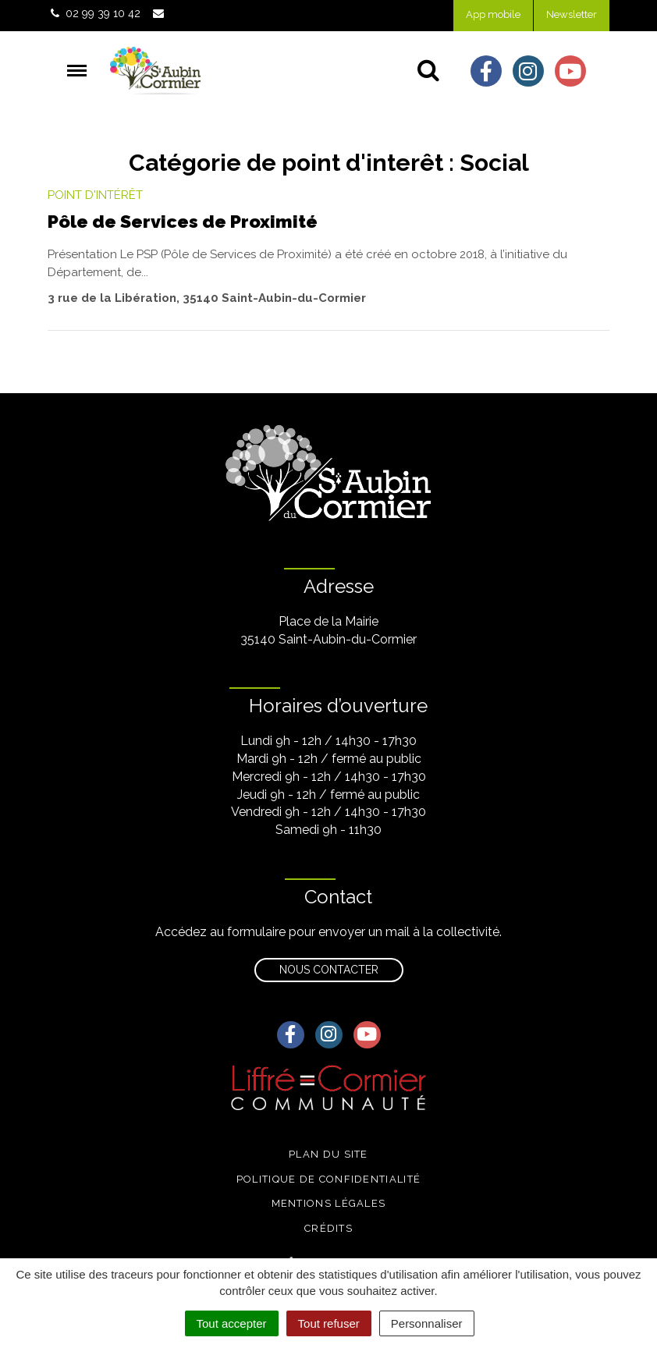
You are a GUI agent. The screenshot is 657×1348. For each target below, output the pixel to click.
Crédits (328, 1228)
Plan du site (328, 1154)
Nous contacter (328, 969)
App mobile (493, 14)
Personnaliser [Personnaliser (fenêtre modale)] (427, 1323)
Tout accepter (232, 1323)
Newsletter (571, 14)
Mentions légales (329, 1203)
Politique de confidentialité (328, 1179)
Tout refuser (329, 1323)
